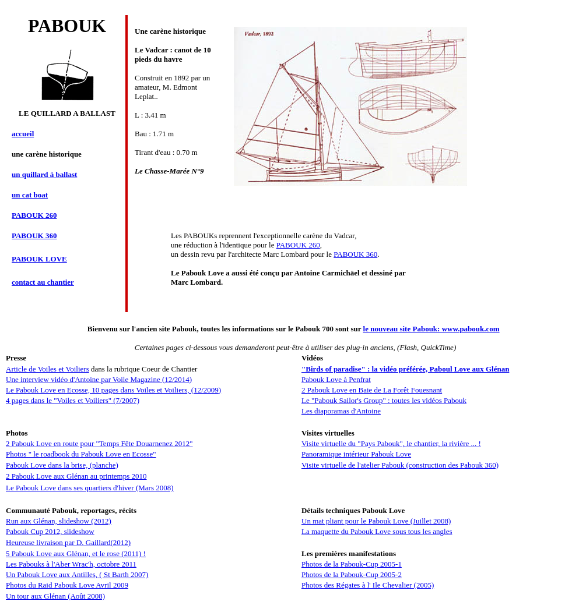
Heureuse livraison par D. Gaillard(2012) (68, 542)
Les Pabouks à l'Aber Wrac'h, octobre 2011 (71, 564)
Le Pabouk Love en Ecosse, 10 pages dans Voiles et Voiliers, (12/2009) (113, 389)
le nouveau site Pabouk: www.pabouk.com (431, 328)
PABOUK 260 (298, 244)
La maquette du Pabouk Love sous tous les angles (376, 531)
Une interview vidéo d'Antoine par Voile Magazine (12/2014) (99, 379)
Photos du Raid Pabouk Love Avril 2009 (67, 585)
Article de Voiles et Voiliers (47, 369)
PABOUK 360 (355, 254)
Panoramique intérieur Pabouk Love (356, 454)
